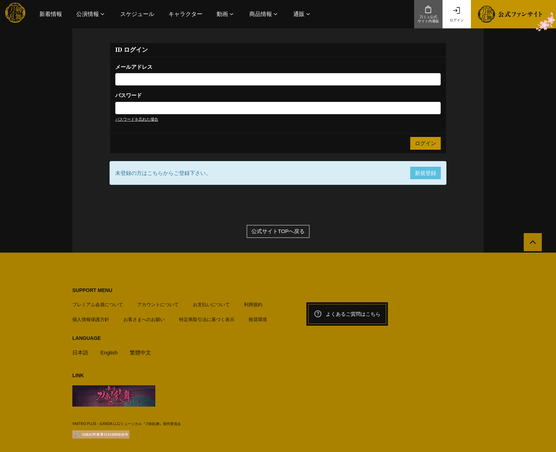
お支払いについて (211, 304)
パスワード (128, 95)
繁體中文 (140, 352)
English (109, 352)
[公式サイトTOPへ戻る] (532, 243)
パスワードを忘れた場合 (136, 119)
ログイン (457, 14)
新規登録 (425, 172)
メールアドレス (133, 67)
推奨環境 (258, 319)
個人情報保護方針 (90, 319)
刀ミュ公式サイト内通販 (428, 14)
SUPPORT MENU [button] (92, 290)
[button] (91, 14)
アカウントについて (158, 304)
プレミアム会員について (97, 304)
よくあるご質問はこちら (347, 314)
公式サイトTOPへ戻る (278, 232)
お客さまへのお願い (144, 319)
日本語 (80, 352)
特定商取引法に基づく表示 (206, 319)
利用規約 (253, 304)
